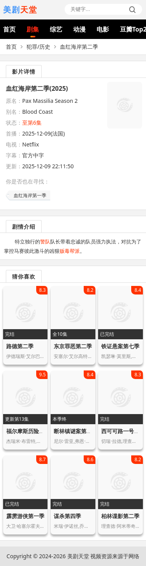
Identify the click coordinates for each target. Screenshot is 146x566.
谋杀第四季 (67, 516)
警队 (45, 241)
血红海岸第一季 (30, 195)
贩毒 (65, 250)
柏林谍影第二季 (120, 516)
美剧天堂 (78, 556)
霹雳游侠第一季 (25, 516)
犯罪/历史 (38, 46)
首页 (9, 29)
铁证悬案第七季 (120, 346)
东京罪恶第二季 (73, 346)
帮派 (75, 250)
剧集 (32, 29)
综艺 (56, 29)
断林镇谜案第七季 (75, 431)
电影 (103, 29)
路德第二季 (19, 346)
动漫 (79, 29)
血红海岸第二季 (79, 46)
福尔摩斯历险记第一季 (33, 431)
